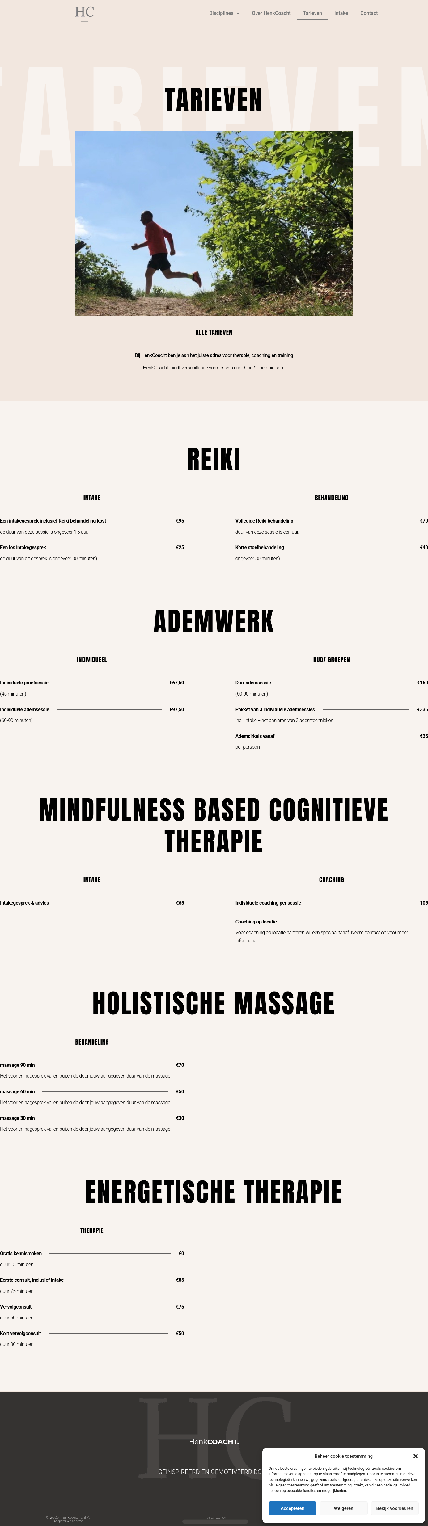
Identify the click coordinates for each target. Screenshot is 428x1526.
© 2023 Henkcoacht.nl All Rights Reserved (68, 1519)
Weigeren (344, 1508)
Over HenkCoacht (271, 13)
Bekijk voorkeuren (394, 1508)
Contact (369, 13)
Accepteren (292, 1508)
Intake (341, 13)
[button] (416, 1456)
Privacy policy (214, 1517)
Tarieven (312, 13)
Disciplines (224, 13)
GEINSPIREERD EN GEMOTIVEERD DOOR (214, 1472)
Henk (214, 1442)
